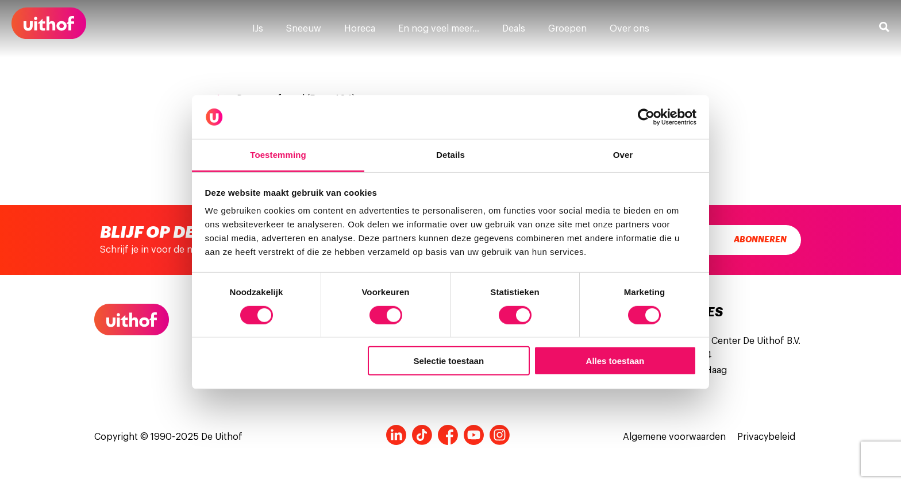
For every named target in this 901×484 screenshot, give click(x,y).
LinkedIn (396, 435)
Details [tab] (450, 155)
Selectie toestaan (449, 361)
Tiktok (422, 435)
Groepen (567, 28)
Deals (513, 28)
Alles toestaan (615, 361)
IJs (257, 28)
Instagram (500, 435)
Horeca (359, 28)
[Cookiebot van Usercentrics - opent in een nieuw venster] (646, 117)
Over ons (629, 28)
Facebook (448, 435)
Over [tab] (623, 155)
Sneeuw (303, 28)
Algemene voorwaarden (674, 437)
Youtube (474, 435)
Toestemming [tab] (278, 155)
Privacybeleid (766, 437)
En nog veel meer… (438, 28)
